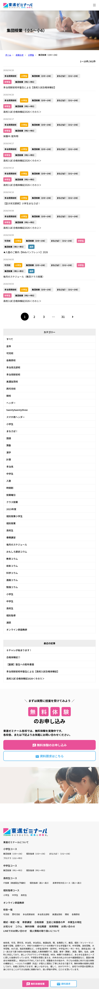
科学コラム (12, 573)
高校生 (9, 530)
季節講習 (27, 922)
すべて (9, 339)
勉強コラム (12, 587)
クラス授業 (12, 502)
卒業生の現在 (75, 922)
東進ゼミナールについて (16, 842)
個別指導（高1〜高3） (40, 882)
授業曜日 (11, 495)
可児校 (9, 353)
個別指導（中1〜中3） (36, 870)
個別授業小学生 (14, 516)
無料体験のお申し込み (49, 745)
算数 (8, 445)
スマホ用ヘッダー (15, 417)
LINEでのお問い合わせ (15, 930)
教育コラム (12, 558)
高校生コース (10, 878)
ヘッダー (11, 402)
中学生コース (10, 865)
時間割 (9, 487)
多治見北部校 (13, 367)
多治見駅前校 (13, 374)
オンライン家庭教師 (16, 629)
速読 (8, 622)
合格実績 (39, 922)
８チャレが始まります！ (19, 650)
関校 (8, 395)
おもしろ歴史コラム (16, 551)
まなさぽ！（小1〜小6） (60, 853)
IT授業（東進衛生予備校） (15, 882)
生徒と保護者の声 (55, 922)
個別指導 (11, 615)
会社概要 (41, 926)
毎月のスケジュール (16, 544)
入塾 (8, 480)
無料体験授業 (35, 984)
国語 (8, 438)
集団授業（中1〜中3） (13, 870)
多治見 (9, 466)
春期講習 (11, 537)
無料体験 (29, 926)
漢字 (8, 452)
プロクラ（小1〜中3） (13, 858)
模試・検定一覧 (11, 922)
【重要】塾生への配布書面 (20, 664)
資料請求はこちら (49, 756)
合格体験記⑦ (13, 657)
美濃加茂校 (12, 381)
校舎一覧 (8, 909)
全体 (8, 346)
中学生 (9, 473)
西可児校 (11, 388)
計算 (8, 459)
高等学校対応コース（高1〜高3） (67, 882)
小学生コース (10, 849)
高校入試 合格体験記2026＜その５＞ (25, 678)
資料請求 (63, 984)
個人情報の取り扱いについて (45, 930)
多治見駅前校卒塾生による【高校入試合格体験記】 (33, 671)
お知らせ (8, 926)
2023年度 (11, 509)
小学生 (9, 424)
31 (63, 316)
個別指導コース (11, 890)
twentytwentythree (17, 410)
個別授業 (11, 523)
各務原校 (11, 360)
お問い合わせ (68, 926)
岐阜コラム (12, 565)
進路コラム (12, 580)
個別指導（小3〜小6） (36, 853)
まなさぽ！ (12, 431)
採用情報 (53, 926)
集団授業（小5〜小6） (13, 853)
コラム (18, 926)
